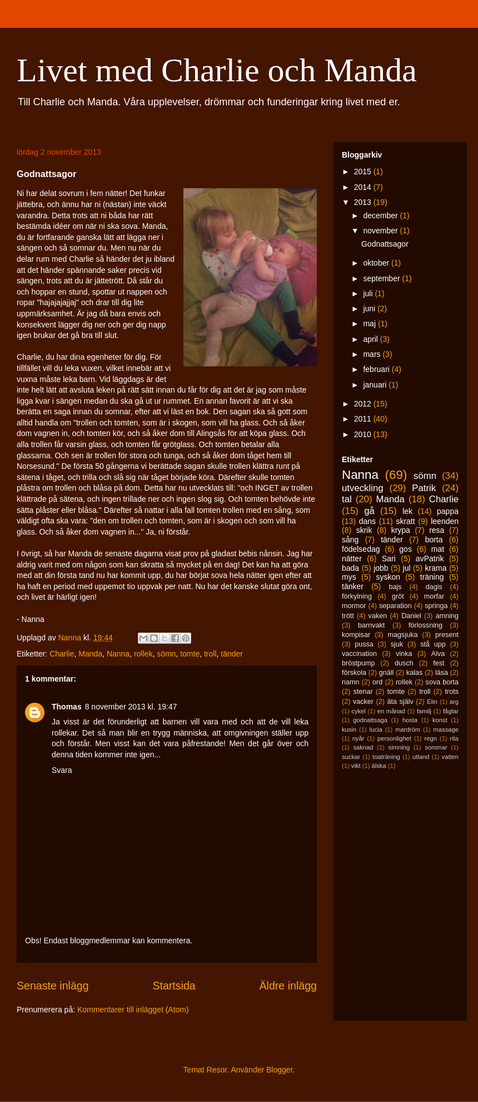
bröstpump (358, 663)
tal (347, 499)
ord (377, 682)
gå (369, 511)
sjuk (397, 644)
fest (438, 663)
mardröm (407, 729)
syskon (388, 576)
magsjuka (403, 635)
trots (452, 692)
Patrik (424, 488)
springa (436, 606)
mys (349, 576)
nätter (352, 558)
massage (446, 729)
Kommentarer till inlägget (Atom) (133, 1009)
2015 (364, 171)
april (371, 339)
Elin (432, 701)
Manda (90, 653)
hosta (409, 720)
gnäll (386, 673)
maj (370, 323)
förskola (354, 673)
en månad (391, 711)
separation (395, 606)
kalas (414, 673)
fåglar (451, 711)
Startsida (173, 985)
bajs (395, 587)
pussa (364, 644)
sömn (166, 653)
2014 (364, 187)
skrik (364, 530)
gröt (398, 596)
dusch (404, 663)
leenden (445, 521)
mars (372, 354)
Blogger (279, 1069)
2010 (364, 434)
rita (454, 738)
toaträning (386, 756)
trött (348, 616)
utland (420, 756)
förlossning (425, 625)
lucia (376, 729)
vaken (378, 616)
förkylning (357, 596)
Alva (438, 654)
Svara (62, 770)
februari (377, 369)
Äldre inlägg (288, 985)
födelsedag (361, 549)
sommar (436, 747)
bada (350, 568)
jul (407, 568)
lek (407, 511)
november (381, 230)
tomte (190, 653)
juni (370, 308)
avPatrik (430, 558)
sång (350, 539)
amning (447, 616)
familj (424, 711)
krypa (400, 530)
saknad (363, 747)
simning (399, 747)
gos (405, 549)
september (382, 278)
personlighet (394, 738)
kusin (349, 729)
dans (367, 521)
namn (351, 682)
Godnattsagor (385, 243)
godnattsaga (370, 720)
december (381, 215)
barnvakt (371, 625)
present (447, 635)
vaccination (359, 654)
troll (210, 653)
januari (376, 384)
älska (378, 765)
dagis (434, 587)
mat (437, 549)
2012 (364, 403)
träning (432, 576)
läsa (441, 673)
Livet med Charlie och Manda (217, 70)
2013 (364, 202)
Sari (389, 558)
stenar (363, 692)
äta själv (400, 702)
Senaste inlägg (53, 985)
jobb (381, 568)
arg (454, 701)
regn (431, 738)
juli (369, 293)
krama (436, 568)
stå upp (433, 644)
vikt (356, 765)
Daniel (411, 616)
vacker (363, 702)
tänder (232, 653)
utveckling (363, 488)
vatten (450, 756)
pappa (448, 511)
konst (439, 720)
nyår (358, 738)
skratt (405, 521)
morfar (434, 596)
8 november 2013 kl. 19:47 (131, 706)
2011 (364, 418)
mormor (354, 606)
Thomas (67, 706)
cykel (358, 711)
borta (434, 539)
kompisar (356, 635)
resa (436, 530)
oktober (377, 262)
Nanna (118, 653)
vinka (404, 654)
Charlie (61, 653)
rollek (143, 653)
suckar (351, 756)
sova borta (442, 682)
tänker (353, 586)
